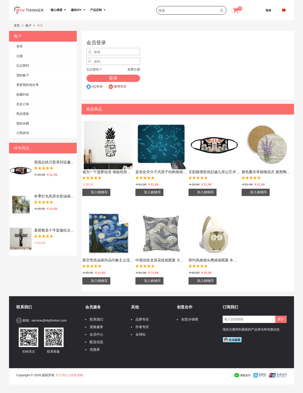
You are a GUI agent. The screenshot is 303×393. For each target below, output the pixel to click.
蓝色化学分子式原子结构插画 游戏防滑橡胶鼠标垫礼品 (161, 172)
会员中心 (95, 334)
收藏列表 (22, 94)
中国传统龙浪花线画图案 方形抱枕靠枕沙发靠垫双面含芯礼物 (161, 260)
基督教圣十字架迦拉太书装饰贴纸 (54, 230)
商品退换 (22, 114)
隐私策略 (77, 375)
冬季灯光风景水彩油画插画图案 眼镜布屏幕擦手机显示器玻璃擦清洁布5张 (54, 196)
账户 (28, 25)
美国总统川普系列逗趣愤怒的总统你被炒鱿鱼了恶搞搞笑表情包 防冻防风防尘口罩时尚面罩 (54, 162)
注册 (19, 56)
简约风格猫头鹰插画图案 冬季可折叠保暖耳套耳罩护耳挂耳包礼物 (214, 260)
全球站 (139, 334)
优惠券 (93, 349)
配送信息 (95, 342)
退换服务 (95, 327)
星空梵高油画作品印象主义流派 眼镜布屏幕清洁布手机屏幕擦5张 (108, 260)
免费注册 (133, 69)
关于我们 (62, 375)
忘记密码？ (94, 69)
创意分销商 (188, 319)
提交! (281, 319)
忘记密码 (22, 65)
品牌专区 (141, 319)
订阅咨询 (22, 133)
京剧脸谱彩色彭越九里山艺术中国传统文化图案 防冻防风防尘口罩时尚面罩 (214, 172)
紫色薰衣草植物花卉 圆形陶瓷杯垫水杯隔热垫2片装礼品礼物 (267, 172)
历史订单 (22, 104)
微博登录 (117, 86)
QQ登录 (94, 86)
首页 (17, 25)
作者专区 (141, 327)
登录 (268, 10)
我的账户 (22, 75)
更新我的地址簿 (27, 85)
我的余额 (22, 123)
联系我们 (95, 319)
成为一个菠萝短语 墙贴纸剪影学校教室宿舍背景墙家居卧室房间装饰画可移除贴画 (108, 172)
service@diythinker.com (48, 320)
